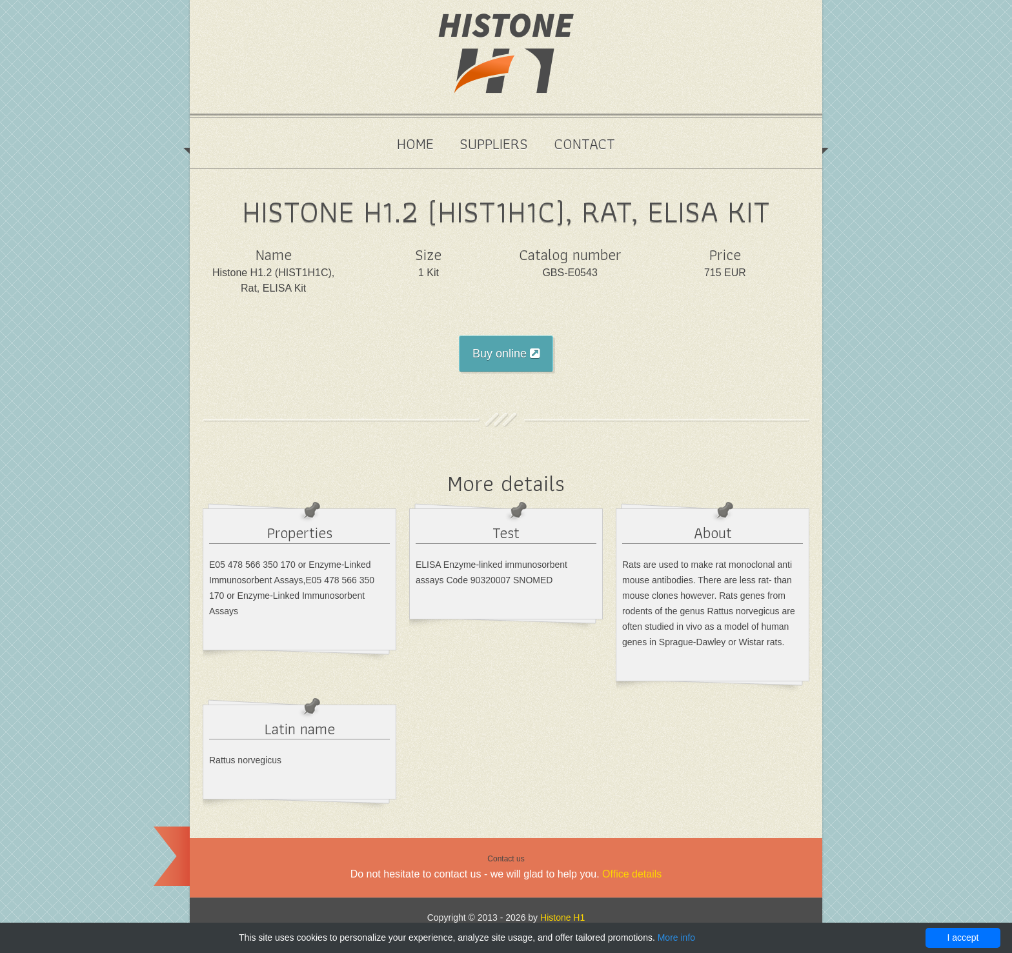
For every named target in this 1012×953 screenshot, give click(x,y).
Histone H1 (562, 917)
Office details (632, 873)
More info (676, 937)
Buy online (506, 353)
